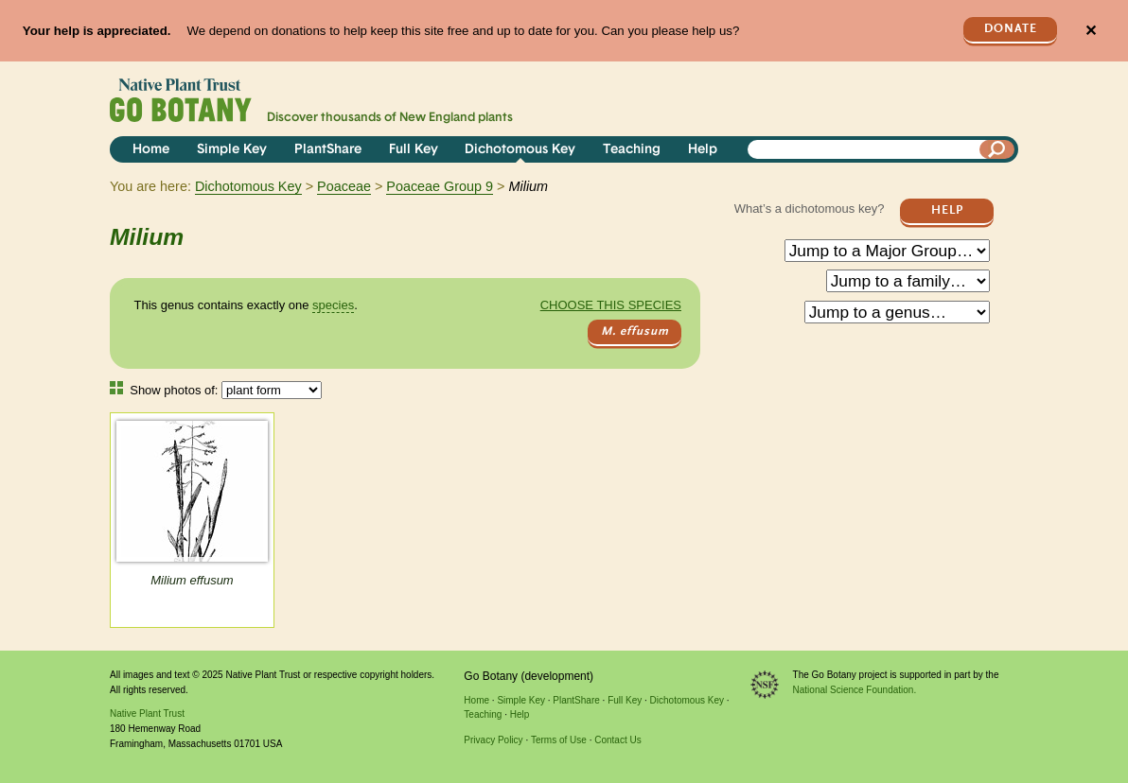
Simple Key (232, 150)
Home (150, 150)
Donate (1010, 29)
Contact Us (617, 740)
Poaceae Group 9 (439, 186)
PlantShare (327, 150)
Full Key (413, 150)
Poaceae (344, 186)
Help (702, 150)
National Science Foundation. (855, 690)
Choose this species (610, 305)
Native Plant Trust (147, 713)
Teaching (632, 150)
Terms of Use (559, 740)
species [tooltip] (333, 305)
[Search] (997, 149)
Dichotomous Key (520, 150)
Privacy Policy (493, 740)
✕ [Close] (1090, 31)
